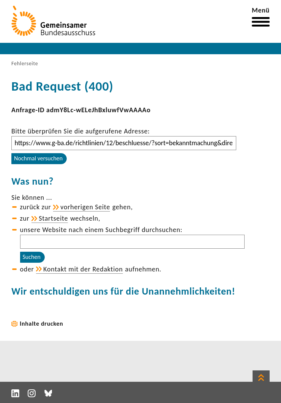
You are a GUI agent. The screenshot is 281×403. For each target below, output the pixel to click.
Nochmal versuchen (38, 158)
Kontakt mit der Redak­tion (83, 269)
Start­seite (53, 218)
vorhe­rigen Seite (85, 207)
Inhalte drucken (41, 323)
